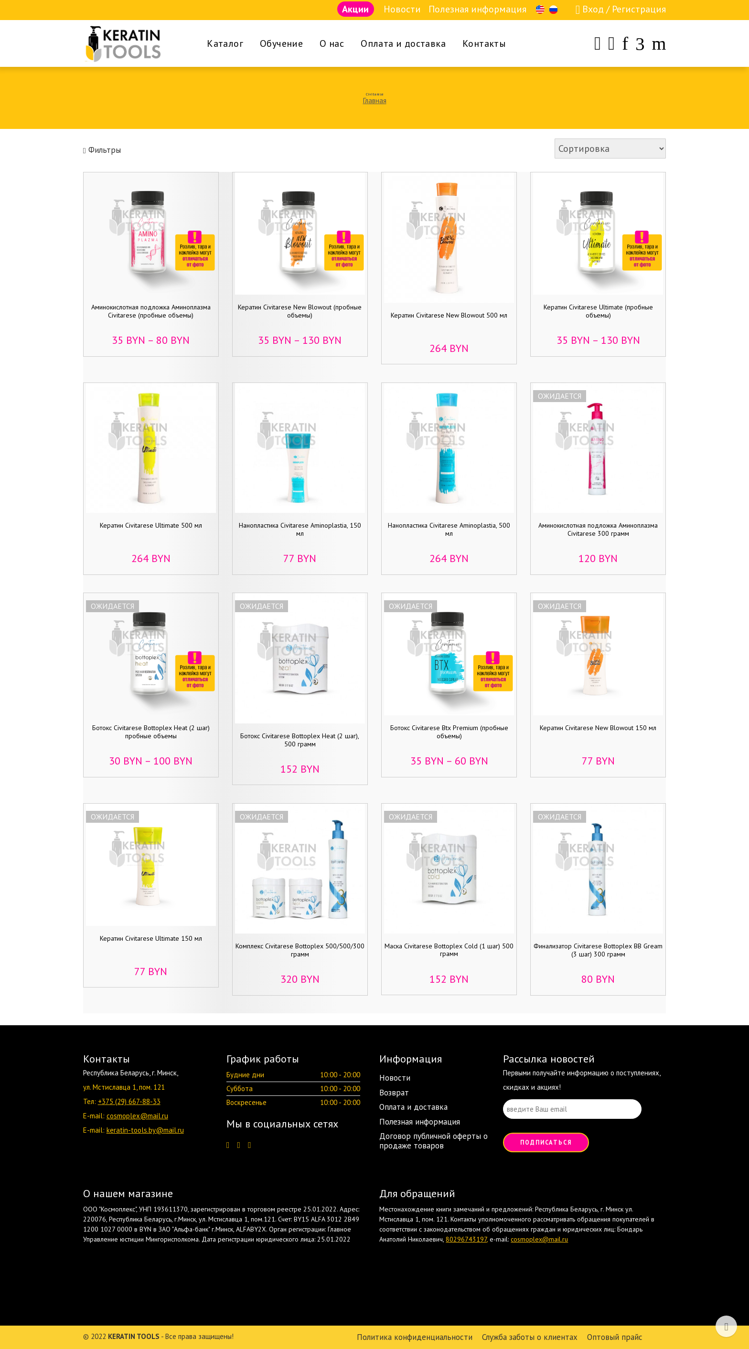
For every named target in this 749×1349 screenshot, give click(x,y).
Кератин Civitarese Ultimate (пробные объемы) (598, 311)
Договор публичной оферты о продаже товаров (433, 1141)
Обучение (281, 43)
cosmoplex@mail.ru (137, 1115)
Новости (402, 9)
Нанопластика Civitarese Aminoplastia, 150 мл (300, 529)
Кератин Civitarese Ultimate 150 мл (151, 938)
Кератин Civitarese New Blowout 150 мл (598, 727)
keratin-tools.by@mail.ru (145, 1130)
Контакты (484, 43)
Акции (355, 9)
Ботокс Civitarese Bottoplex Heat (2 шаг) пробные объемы (151, 731)
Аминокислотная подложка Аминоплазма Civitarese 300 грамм (598, 529)
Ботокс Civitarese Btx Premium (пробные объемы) (449, 731)
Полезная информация (477, 9)
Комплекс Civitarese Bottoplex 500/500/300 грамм (299, 950)
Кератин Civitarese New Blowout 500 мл (449, 315)
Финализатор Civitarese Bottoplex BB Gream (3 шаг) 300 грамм (598, 950)
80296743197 (466, 1239)
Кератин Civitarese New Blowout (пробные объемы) (300, 311)
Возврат (394, 1092)
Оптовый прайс (614, 1337)
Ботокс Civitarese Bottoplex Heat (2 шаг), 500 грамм (299, 740)
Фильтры (102, 149)
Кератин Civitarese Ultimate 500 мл (151, 525)
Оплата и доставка (403, 43)
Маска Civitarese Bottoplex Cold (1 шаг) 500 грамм (449, 950)
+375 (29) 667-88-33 (129, 1101)
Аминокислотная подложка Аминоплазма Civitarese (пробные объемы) (151, 311)
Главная (374, 100)
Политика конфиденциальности (414, 1337)
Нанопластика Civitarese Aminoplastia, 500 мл (449, 529)
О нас (332, 43)
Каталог (225, 43)
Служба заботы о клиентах (530, 1337)
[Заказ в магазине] (610, 148)
